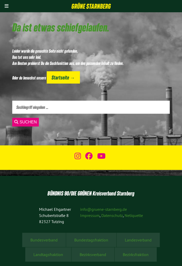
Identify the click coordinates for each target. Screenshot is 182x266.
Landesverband (138, 239)
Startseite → (63, 77)
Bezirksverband (93, 254)
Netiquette (134, 215)
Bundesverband (44, 239)
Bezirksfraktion (136, 254)
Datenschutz (112, 215)
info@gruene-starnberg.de (103, 209)
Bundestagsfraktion (91, 239)
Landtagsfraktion (48, 254)
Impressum (90, 215)
